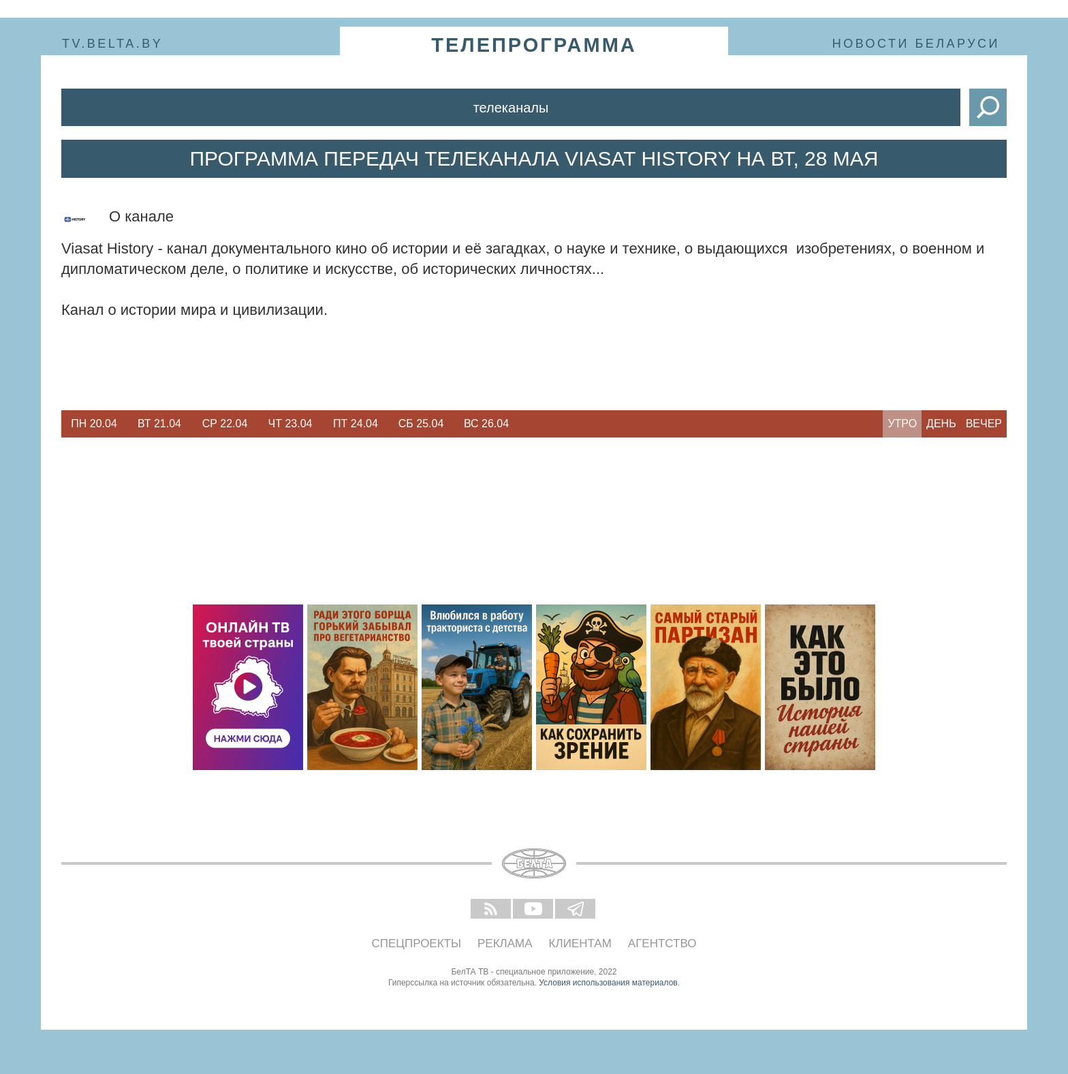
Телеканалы (511, 107)
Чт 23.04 (290, 423)
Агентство (662, 943)
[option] (94, 424)
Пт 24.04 (355, 423)
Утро (902, 423)
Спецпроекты (417, 943)
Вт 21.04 (159, 423)
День (941, 423)
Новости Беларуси (916, 43)
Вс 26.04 (486, 423)
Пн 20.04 (94, 423)
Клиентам (580, 943)
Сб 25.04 (421, 423)
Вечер (984, 423)
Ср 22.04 (225, 423)
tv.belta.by (112, 43)
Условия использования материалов (608, 982)
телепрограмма (534, 45)
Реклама (505, 943)
